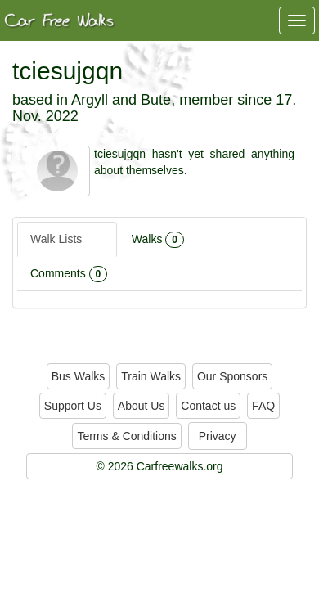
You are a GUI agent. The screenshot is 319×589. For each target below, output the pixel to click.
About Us (141, 405)
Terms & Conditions (126, 436)
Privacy (217, 436)
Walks (158, 240)
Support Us (72, 405)
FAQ (263, 405)
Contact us (208, 405)
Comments (68, 274)
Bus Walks (79, 376)
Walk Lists (67, 240)
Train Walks (151, 376)
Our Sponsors (232, 376)
